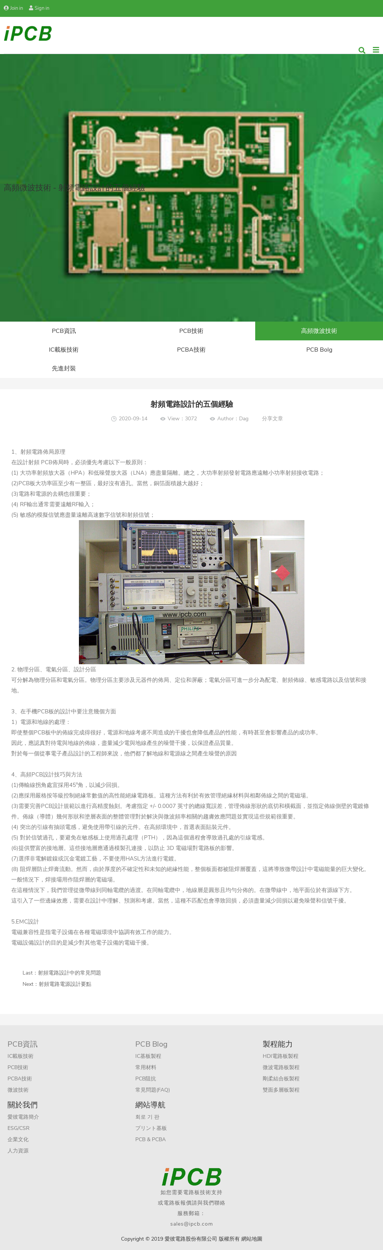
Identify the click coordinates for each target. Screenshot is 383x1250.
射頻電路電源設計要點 (65, 984)
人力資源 (18, 1150)
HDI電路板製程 (280, 1056)
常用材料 (145, 1067)
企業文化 (18, 1139)
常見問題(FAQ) (152, 1090)
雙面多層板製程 (281, 1090)
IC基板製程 (148, 1056)
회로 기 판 (147, 1117)
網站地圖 (251, 1238)
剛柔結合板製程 (281, 1078)
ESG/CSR (19, 1128)
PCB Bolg (319, 350)
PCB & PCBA (150, 1139)
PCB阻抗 (145, 1078)
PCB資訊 (64, 331)
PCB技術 (191, 331)
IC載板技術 (64, 350)
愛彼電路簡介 (23, 1117)
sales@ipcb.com (191, 1223)
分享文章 (272, 418)
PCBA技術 (191, 350)
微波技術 (18, 1090)
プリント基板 (151, 1128)
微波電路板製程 (281, 1067)
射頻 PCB (40, 462)
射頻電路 (31, 452)
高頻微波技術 (319, 331)
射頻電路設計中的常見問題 (69, 972)
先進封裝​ (64, 368)
